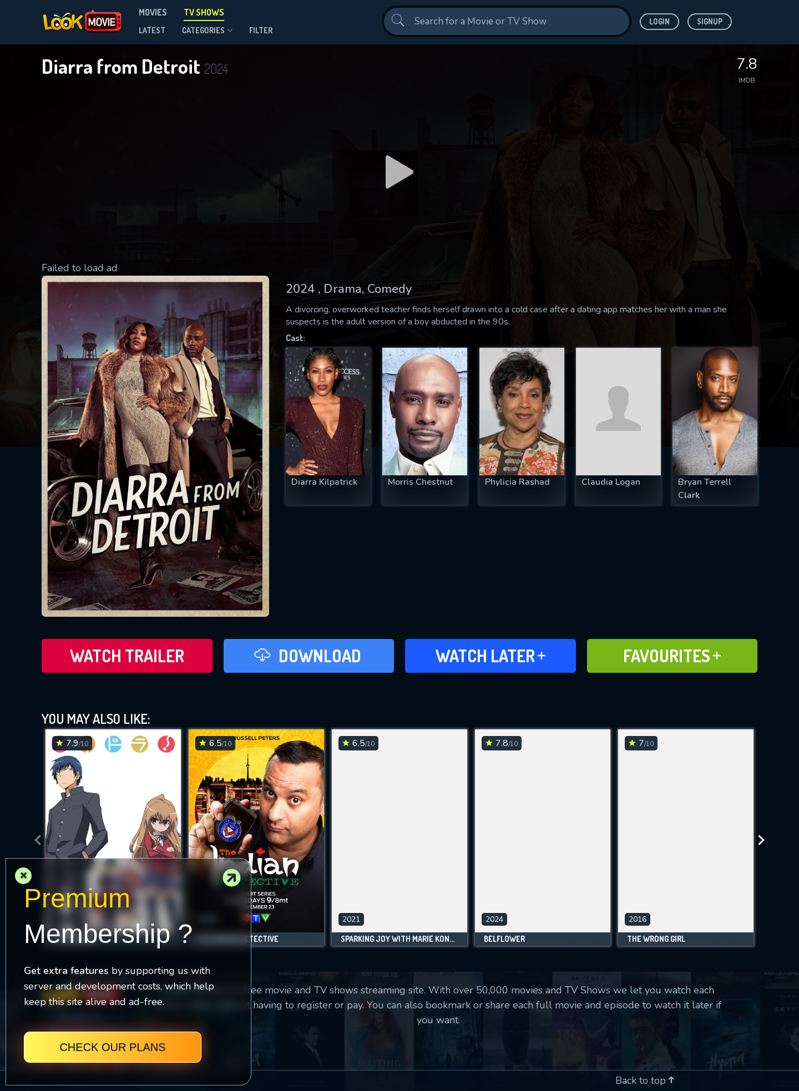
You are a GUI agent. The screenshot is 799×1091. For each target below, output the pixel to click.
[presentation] (34, 840)
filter (260, 30)
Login (659, 21)
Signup (709, 21)
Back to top (644, 1080)
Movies (153, 12)
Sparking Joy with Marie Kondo (399, 939)
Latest (152, 30)
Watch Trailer (127, 655)
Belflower (504, 939)
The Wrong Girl (656, 939)
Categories (207, 30)
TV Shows (204, 12)
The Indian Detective (238, 939)
